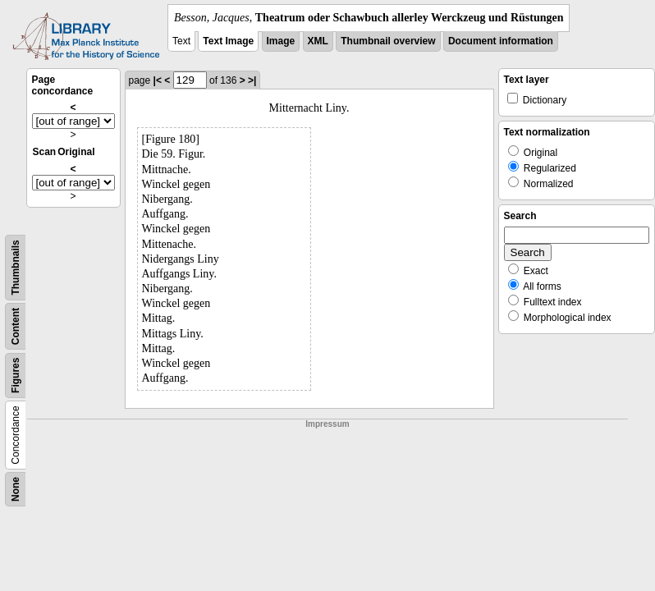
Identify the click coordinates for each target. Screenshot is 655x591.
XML (318, 41)
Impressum (327, 423)
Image (281, 41)
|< (157, 80)
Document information (500, 41)
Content (15, 326)
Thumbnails (15, 267)
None (15, 489)
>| (252, 80)
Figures (15, 375)
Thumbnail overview (388, 41)
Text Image (228, 41)
